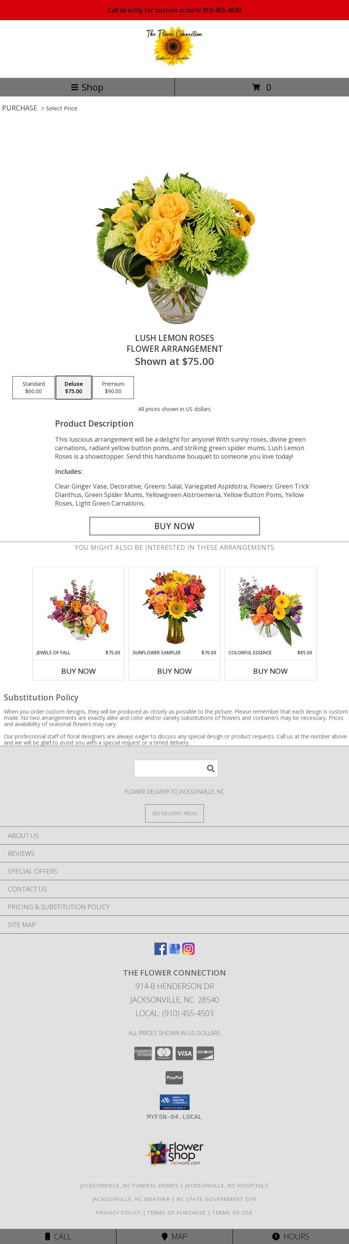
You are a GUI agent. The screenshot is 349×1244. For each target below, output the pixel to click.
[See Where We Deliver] (174, 813)
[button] (175, 1102)
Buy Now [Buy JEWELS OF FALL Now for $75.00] (78, 671)
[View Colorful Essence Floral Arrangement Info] (270, 608)
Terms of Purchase (176, 1212)
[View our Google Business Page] (174, 952)
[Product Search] (176, 768)
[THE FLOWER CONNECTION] (174, 66)
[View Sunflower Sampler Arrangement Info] (174, 608)
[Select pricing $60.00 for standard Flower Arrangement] (34, 388)
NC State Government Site (217, 1199)
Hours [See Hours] (291, 1236)
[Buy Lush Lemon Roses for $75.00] (174, 526)
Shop (87, 87)
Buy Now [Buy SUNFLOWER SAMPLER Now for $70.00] (174, 671)
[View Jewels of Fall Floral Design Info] (78, 608)
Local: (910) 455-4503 (174, 1013)
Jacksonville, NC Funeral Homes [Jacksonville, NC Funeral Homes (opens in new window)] (129, 1185)
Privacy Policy (118, 1212)
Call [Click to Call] (58, 1236)
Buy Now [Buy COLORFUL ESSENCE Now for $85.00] (270, 671)
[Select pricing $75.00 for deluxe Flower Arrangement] (73, 388)
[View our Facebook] (160, 952)
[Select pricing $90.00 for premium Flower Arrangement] (113, 388)
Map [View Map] (174, 1236)
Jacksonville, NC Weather (131, 1199)
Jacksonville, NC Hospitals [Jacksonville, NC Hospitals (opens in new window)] (227, 1185)
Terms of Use (232, 1212)
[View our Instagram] (188, 952)
